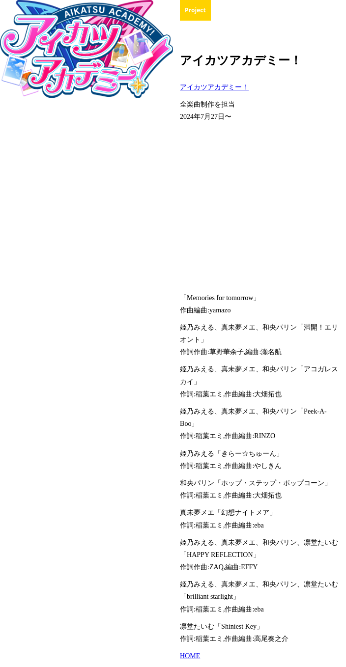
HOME (190, 656)
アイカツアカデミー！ (214, 87)
